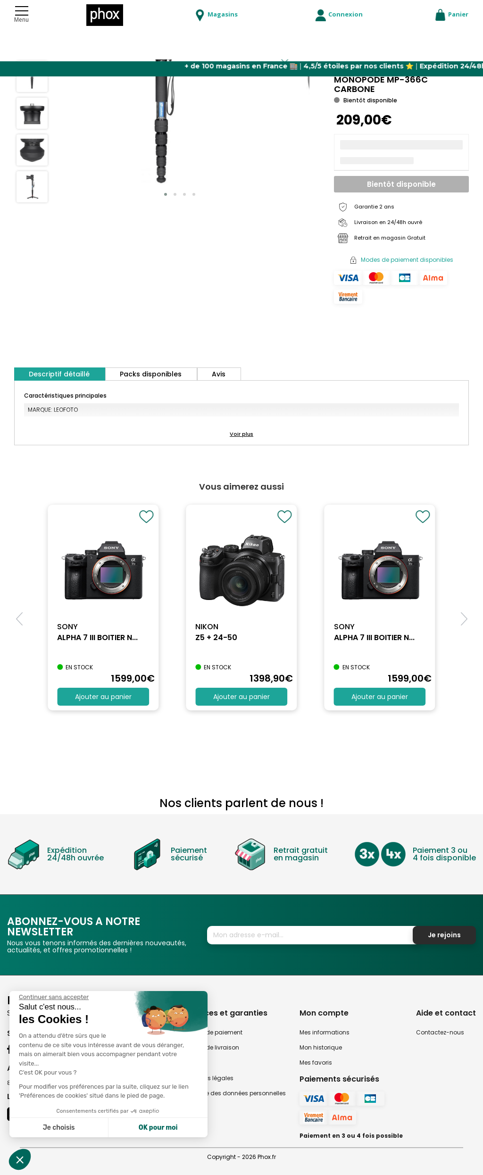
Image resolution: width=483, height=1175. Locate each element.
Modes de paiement (213, 1032)
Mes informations (325, 1032)
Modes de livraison (212, 1047)
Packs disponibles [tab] (151, 374)
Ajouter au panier (103, 696)
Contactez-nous (440, 1032)
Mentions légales (209, 1078)
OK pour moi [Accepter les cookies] (158, 1128)
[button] (165, 194)
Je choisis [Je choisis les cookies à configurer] (59, 1128)
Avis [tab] (218, 374)
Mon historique (321, 1047)
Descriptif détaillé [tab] (59, 374)
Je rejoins (444, 935)
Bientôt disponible (401, 184)
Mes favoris (316, 1062)
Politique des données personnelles (235, 1093)
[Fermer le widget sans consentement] (53, 997)
